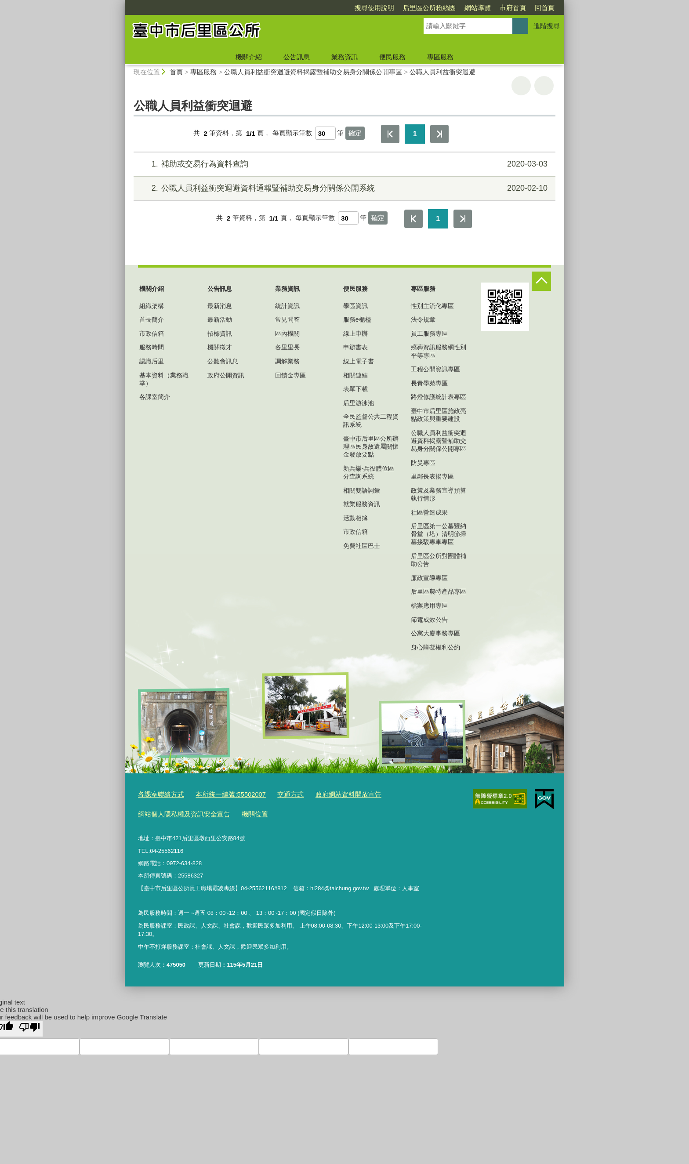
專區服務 (440, 57)
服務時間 (151, 347)
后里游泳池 (358, 402)
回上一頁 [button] (544, 85)
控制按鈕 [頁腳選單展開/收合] (541, 281)
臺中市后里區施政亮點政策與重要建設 (438, 414)
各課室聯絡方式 (158, 793)
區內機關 (287, 333)
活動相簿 (355, 518)
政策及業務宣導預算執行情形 (438, 494)
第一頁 (390, 134)
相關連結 (355, 375)
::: (121, 3)
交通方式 (273, 793)
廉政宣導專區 (429, 577)
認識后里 (151, 361)
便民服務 (392, 57)
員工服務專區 (429, 333)
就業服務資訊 (361, 504)
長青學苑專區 (429, 383)
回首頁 (494, 7)
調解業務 (287, 361)
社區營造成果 (429, 512)
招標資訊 (219, 333)
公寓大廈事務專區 (435, 633)
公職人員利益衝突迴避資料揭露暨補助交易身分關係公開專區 (313, 72)
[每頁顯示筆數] (325, 133)
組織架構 (151, 305)
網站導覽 (427, 7)
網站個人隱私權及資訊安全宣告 (178, 811)
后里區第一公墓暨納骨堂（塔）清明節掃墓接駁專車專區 (438, 533)
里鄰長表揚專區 (432, 476)
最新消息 (219, 305)
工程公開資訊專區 (435, 369)
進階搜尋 (546, 25)
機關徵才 (219, 347)
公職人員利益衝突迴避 (442, 72)
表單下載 (355, 388)
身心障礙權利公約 (435, 647)
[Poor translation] (29, 1025)
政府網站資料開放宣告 (325, 793)
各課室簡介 (154, 396)
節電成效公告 (429, 619)
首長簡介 (151, 319)
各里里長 (287, 347)
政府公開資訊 (225, 375)
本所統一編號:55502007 (219, 793)
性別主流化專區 (432, 305)
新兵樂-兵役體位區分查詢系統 (369, 472)
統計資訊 (287, 305)
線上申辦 (355, 333)
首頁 (176, 72)
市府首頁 (462, 7)
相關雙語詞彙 (361, 490)
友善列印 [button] (521, 85)
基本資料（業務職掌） (164, 379)
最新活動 (219, 319)
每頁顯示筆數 (292, 133)
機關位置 (240, 811)
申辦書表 (355, 347)
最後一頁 (439, 134)
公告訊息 (296, 57)
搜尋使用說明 (324, 7)
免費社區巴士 (361, 545)
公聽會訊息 (222, 361)
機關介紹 (249, 57)
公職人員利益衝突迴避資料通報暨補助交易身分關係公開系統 (343, 188)
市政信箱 (151, 333)
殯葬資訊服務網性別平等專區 (438, 351)
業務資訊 (344, 57)
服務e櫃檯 (357, 319)
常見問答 (287, 319)
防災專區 (423, 462)
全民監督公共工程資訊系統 (371, 420)
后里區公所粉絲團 (378, 7)
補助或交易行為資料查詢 (343, 164)
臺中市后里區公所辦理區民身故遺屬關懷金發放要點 (371, 446)
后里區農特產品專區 (438, 591)
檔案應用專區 (429, 605)
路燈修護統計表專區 (438, 396)
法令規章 (423, 319)
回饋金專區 (290, 375)
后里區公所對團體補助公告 (438, 559)
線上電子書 (358, 361)
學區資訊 (355, 305)
